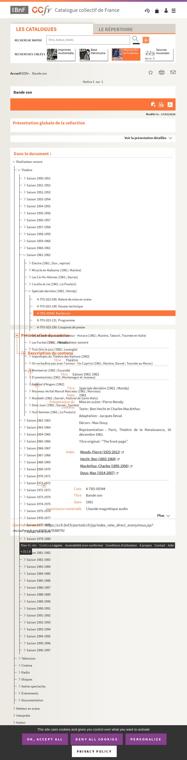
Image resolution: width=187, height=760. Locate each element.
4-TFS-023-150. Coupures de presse (61, 327)
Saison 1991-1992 (38, 615)
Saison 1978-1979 (38, 532)
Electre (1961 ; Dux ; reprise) (51, 263)
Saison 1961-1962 (38, 255)
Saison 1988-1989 (38, 594)
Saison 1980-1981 (38, 545)
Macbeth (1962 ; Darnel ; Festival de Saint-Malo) (65, 398)
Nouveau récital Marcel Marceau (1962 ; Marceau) (66, 391)
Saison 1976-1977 (38, 518)
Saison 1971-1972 (38, 483)
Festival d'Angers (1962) (48, 384)
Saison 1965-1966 (38, 441)
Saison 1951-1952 (38, 185)
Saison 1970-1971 (38, 476)
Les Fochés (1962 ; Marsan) (50, 342)
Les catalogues (36, 29)
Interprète (23, 715)
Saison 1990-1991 (38, 608)
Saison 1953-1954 (38, 199)
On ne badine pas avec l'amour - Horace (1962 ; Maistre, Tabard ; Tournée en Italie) (89, 335)
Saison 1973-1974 (38, 497)
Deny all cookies (96, 739)
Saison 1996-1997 (38, 650)
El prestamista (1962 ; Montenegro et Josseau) (64, 377)
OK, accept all (45, 739)
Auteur (20, 722)
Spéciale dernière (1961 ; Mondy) (54, 291)
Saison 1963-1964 (38, 427)
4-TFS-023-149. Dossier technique (60, 306)
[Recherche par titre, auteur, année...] (88, 39)
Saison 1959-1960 (38, 241)
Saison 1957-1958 (38, 227)
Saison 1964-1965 (38, 434)
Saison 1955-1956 (38, 213)
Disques (26, 679)
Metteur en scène (28, 708)
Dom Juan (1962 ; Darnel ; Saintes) (55, 405)
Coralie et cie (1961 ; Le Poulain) (54, 284)
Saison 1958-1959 (38, 234)
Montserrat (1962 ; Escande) (51, 370)
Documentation (32, 700)
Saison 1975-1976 (38, 511)
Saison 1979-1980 (38, 539)
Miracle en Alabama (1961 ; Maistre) (56, 270)
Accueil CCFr (19, 73)
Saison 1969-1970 (38, 469)
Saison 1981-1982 (38, 552)
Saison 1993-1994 (38, 629)
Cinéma (26, 665)
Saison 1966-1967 (38, 448)
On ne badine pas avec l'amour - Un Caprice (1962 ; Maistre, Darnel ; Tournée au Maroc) (92, 363)
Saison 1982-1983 (38, 559)
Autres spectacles (33, 686)
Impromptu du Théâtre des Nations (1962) (61, 356)
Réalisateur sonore (29, 161)
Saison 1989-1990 (38, 601)
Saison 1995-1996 (38, 643)
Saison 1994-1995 (38, 636)
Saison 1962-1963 (38, 420)
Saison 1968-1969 (38, 462)
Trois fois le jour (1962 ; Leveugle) (55, 349)
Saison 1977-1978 (38, 525)
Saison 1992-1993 (38, 622)
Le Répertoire (116, 29)
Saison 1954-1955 (38, 206)
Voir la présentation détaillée (145, 138)
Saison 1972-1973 (38, 490)
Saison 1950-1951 (38, 178)
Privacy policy (94, 751)
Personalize (146, 739)
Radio (25, 672)
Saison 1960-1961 (38, 248)
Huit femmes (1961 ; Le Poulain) (54, 412)
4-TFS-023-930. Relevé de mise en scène (64, 299)
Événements (29, 693)
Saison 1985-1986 (38, 580)
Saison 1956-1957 (38, 220)
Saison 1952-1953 (38, 192)
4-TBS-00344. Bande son (54, 313)
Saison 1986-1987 (38, 587)
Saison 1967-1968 (38, 455)
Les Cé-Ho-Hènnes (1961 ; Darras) (55, 277)
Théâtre (26, 170)
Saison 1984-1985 (38, 573)
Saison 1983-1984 (38, 566)
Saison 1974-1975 (38, 504)
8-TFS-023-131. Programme (56, 320)
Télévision (28, 658)
